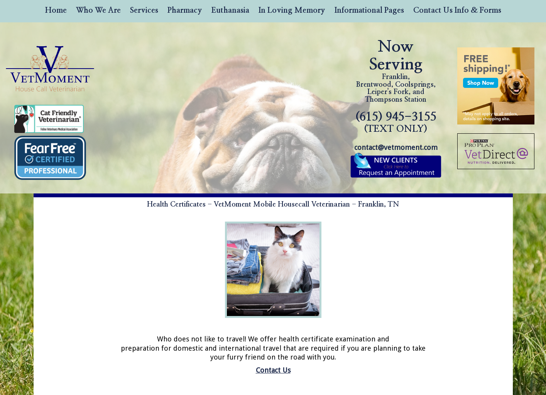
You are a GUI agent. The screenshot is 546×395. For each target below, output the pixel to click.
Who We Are (98, 10)
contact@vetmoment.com (396, 147)
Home (56, 10)
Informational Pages (369, 10)
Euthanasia (230, 10)
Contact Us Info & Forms (457, 10)
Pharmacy (184, 10)
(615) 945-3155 (395, 122)
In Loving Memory (292, 10)
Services (144, 10)
